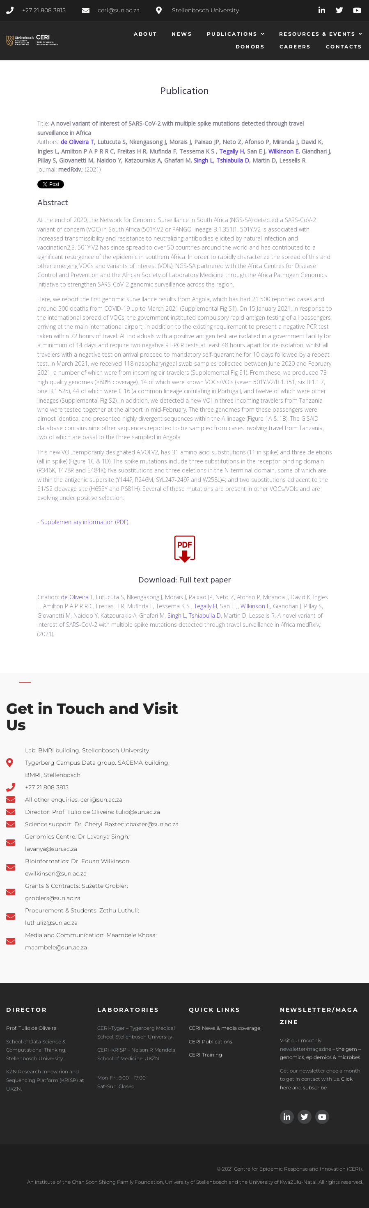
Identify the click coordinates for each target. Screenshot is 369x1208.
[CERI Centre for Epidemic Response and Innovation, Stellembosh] (323, 828)
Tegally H (231, 151)
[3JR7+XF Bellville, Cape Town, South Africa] (231, 828)
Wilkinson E (283, 151)
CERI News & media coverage (224, 1028)
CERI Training (205, 1055)
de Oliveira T (77, 142)
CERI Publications (210, 1041)
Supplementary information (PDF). (85, 522)
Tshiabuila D (232, 160)
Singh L (203, 160)
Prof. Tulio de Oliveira (31, 1028)
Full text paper (205, 580)
